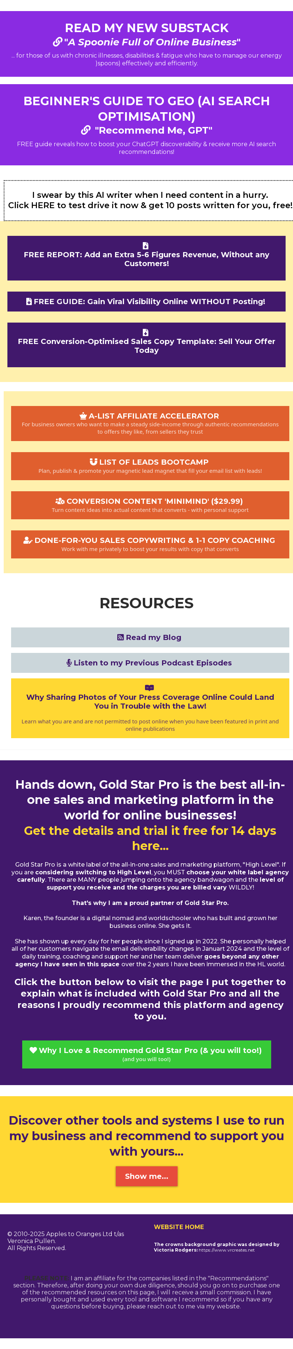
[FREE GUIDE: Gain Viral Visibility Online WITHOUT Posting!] (146, 302)
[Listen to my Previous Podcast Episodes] (150, 663)
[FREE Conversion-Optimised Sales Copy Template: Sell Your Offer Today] (146, 345)
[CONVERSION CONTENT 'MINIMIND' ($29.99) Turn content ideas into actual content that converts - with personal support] (150, 505)
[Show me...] (147, 1176)
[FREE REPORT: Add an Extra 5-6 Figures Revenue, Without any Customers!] (146, 258)
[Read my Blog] (150, 637)
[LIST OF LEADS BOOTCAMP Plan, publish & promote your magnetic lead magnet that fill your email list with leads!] (150, 466)
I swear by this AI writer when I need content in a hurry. (150, 195)
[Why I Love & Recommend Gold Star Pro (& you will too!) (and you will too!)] (146, 1054)
